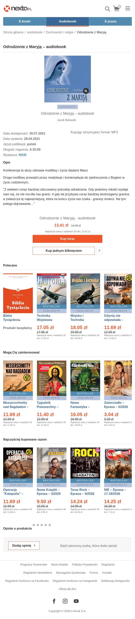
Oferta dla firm (67, 589)
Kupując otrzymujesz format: (91, 132)
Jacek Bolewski (66, 120)
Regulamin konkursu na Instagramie (75, 580)
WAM (22, 155)
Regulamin (108, 564)
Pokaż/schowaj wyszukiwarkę (108, 9)
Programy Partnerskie (33, 564)
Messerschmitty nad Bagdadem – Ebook (16, 407)
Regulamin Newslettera (37, 572)
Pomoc (94, 572)
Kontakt (106, 572)
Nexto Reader (59, 564)
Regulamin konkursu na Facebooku (27, 580)
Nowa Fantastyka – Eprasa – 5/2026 (82, 407)
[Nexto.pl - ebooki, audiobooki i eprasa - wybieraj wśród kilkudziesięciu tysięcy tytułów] (18, 8)
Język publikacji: (15, 144)
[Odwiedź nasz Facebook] (54, 601)
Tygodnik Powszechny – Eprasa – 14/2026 (49, 407)
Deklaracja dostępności (115, 580)
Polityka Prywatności (84, 564)
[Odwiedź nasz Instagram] (65, 601)
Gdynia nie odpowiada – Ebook (113, 320)
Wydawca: (11, 155)
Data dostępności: (16, 133)
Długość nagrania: (16, 149)
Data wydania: (13, 138)
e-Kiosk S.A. (78, 611)
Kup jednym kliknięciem (64, 250)
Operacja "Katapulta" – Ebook (13, 494)
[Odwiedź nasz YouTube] (76, 601)
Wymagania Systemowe (71, 572)
